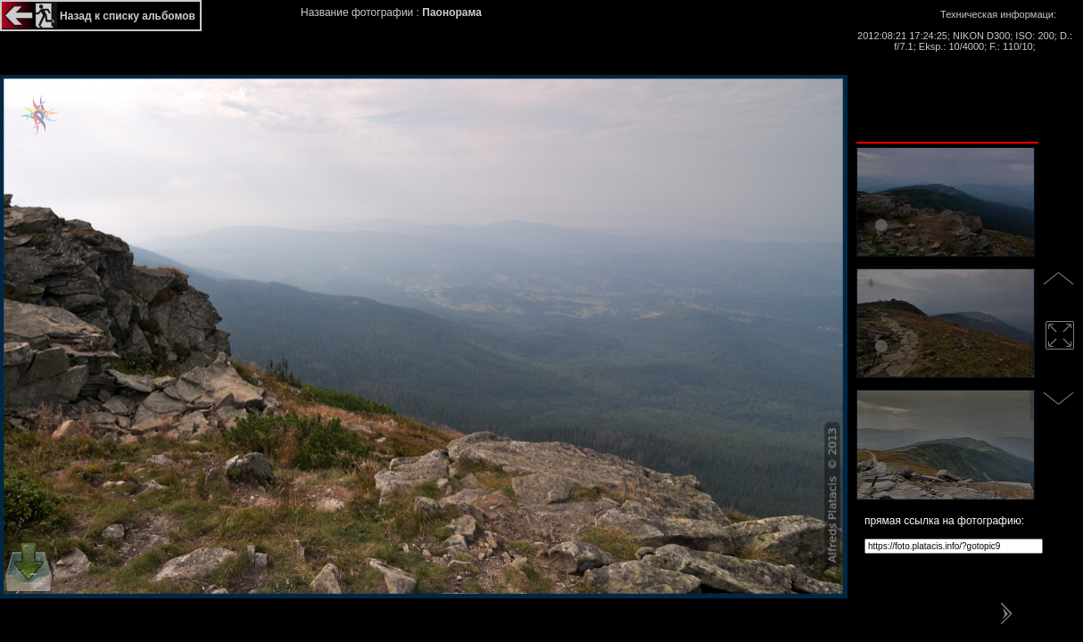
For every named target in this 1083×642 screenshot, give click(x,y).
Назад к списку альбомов (127, 16)
